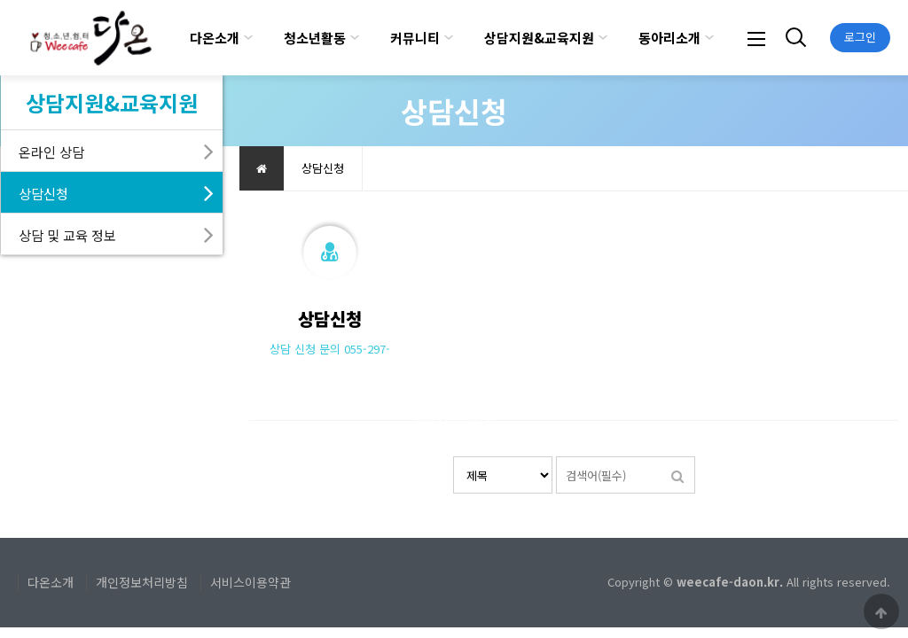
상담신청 (43, 193)
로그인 (860, 36)
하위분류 (248, 37)
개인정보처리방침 (142, 582)
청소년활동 (315, 37)
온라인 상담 (51, 151)
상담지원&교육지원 (539, 37)
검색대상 (453, 456)
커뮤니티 (415, 37)
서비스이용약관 (250, 582)
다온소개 (214, 37)
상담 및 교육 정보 (67, 235)
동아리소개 (669, 37)
